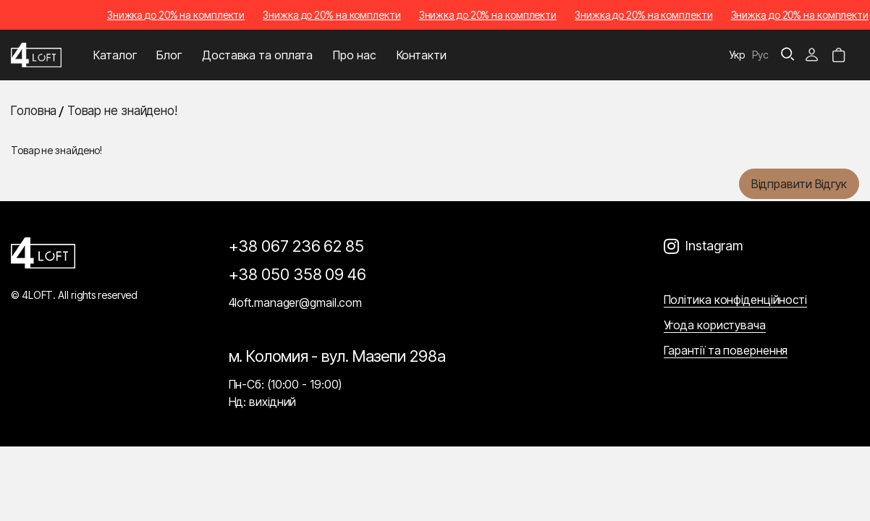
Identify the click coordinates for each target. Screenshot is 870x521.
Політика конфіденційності (736, 299)
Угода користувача (715, 325)
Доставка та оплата (257, 55)
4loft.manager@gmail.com (296, 302)
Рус (760, 54)
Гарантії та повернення (726, 350)
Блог (169, 55)
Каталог (114, 55)
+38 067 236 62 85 (296, 246)
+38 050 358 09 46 (297, 274)
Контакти (422, 55)
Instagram (713, 245)
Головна (33, 110)
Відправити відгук (799, 184)
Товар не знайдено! (122, 110)
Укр (738, 54)
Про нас (354, 55)
